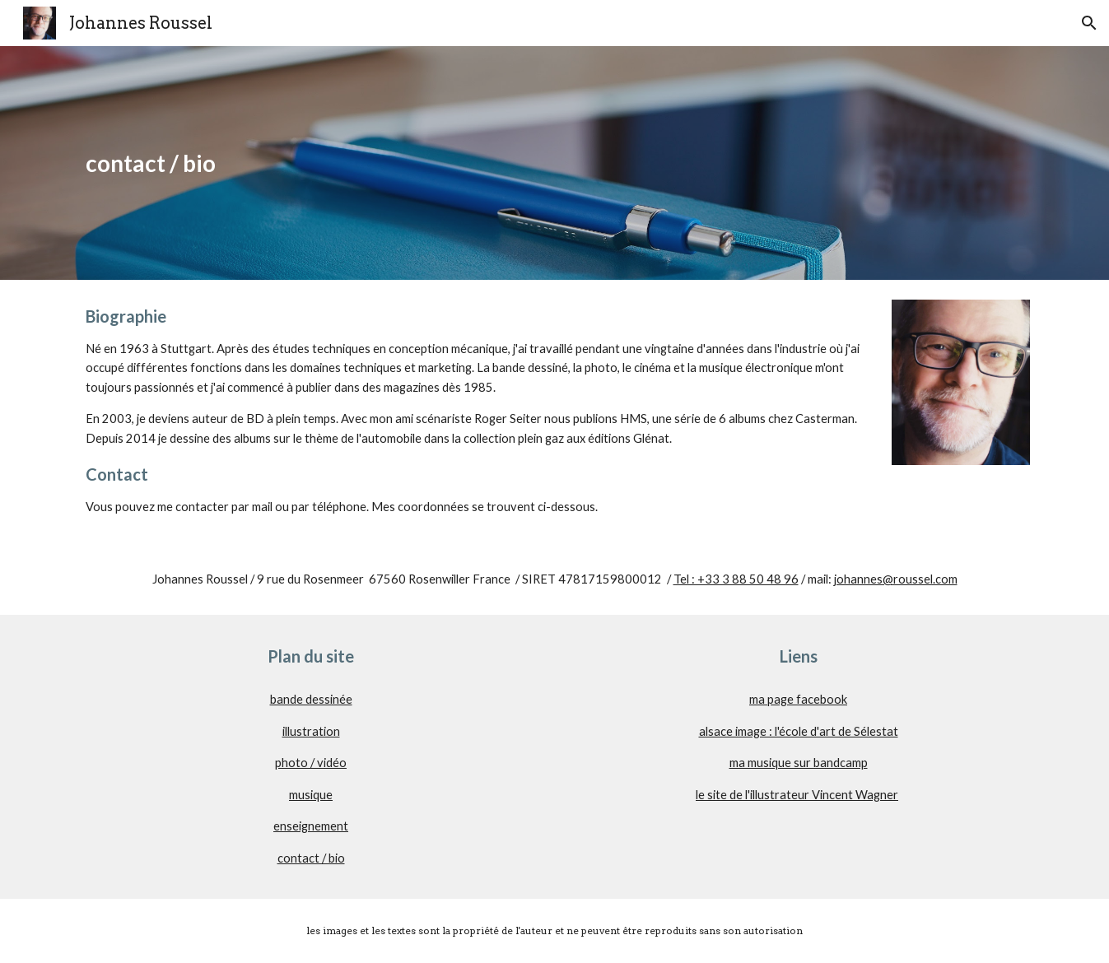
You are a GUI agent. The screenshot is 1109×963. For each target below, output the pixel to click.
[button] (1089, 23)
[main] (554, 163)
